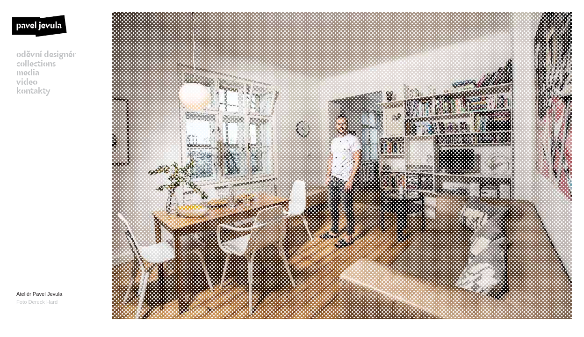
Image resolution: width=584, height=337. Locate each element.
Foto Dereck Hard (37, 302)
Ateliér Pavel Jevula (39, 294)
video (26, 83)
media (27, 73)
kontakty (33, 91)
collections (36, 64)
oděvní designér (46, 55)
